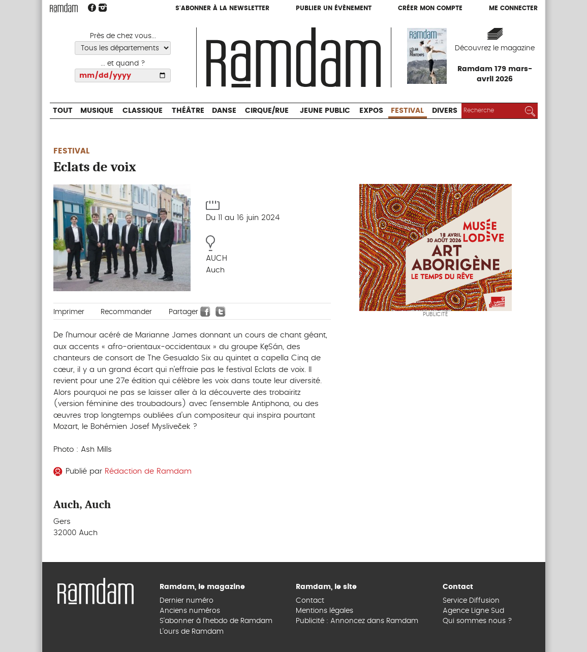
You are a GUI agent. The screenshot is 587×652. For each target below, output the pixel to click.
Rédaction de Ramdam (148, 471)
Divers (444, 110)
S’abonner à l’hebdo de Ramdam (216, 621)
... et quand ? (123, 63)
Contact (310, 600)
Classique (142, 110)
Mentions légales (324, 610)
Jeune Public (325, 110)
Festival (407, 110)
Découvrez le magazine (495, 48)
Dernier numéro (186, 600)
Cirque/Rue (267, 110)
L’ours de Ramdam (192, 631)
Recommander (126, 312)
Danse (224, 110)
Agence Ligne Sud (473, 610)
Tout (63, 110)
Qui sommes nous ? (477, 621)
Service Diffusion (471, 600)
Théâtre (188, 110)
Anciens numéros (190, 610)
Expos (371, 110)
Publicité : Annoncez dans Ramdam (357, 621)
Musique (96, 110)
